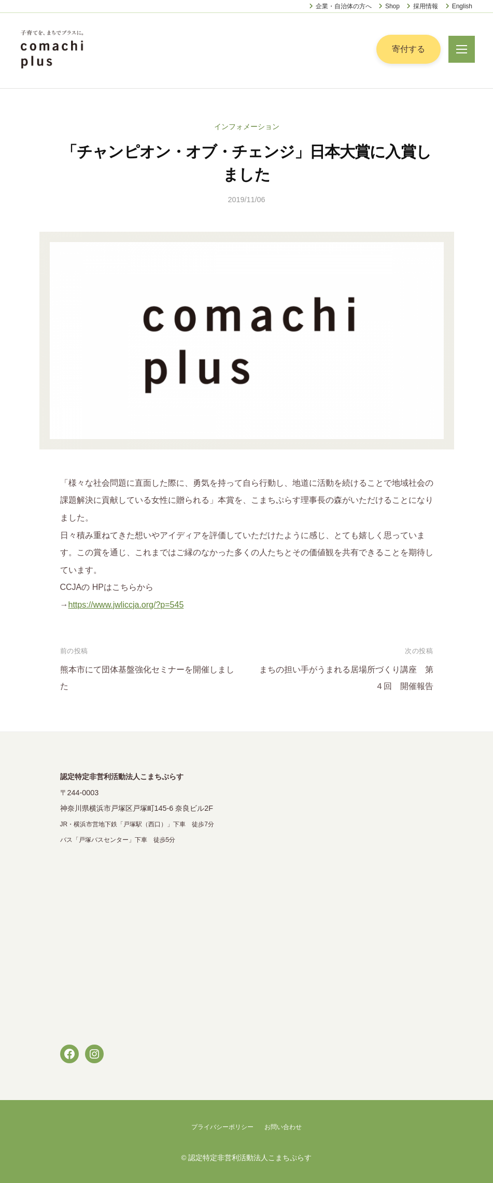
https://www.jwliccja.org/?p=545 (126, 604)
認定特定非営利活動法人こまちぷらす (250, 1158)
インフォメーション (246, 126)
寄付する (408, 49)
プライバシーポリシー (222, 1127)
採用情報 (425, 6)
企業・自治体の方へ (344, 6)
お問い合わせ (283, 1127)
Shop (392, 6)
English (462, 6)
